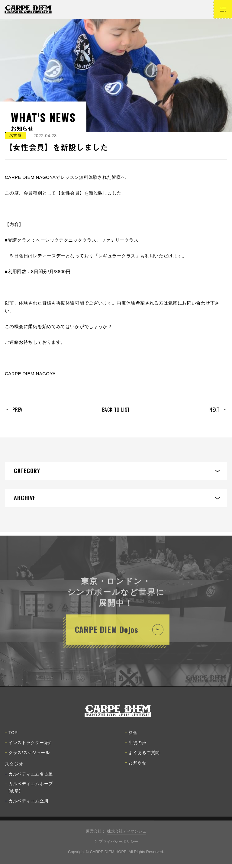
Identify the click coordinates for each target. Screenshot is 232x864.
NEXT (214, 410)
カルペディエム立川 (26, 802)
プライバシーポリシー (118, 841)
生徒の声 (136, 744)
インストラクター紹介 (29, 744)
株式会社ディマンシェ (126, 831)
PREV (17, 410)
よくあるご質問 (142, 754)
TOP (11, 734)
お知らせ (136, 764)
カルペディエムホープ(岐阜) (29, 789)
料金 (131, 734)
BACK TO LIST (116, 409)
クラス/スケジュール (27, 754)
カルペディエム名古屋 (29, 775)
